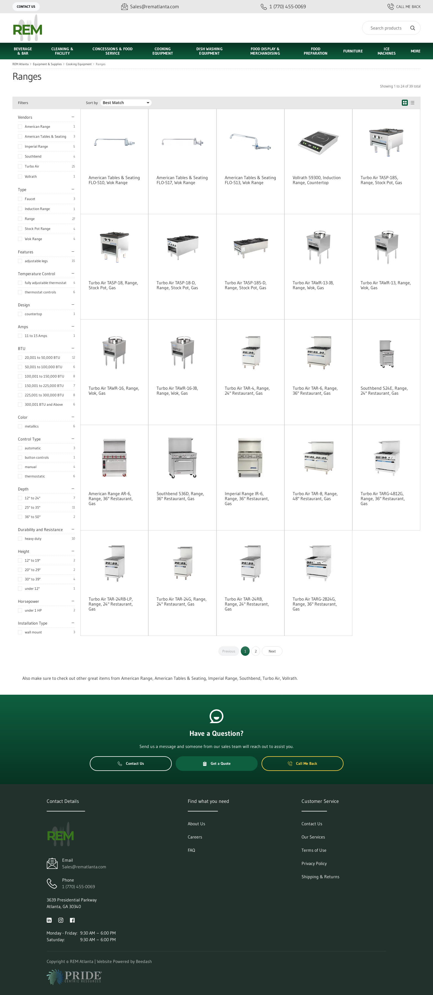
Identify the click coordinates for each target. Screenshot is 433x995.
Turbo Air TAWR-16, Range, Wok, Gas (114, 391)
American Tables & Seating (45, 136)
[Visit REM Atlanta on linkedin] (49, 919)
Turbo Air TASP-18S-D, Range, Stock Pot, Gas (245, 285)
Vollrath (31, 176)
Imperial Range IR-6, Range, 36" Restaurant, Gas (247, 498)
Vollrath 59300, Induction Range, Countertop (317, 180)
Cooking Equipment (79, 64)
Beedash (144, 961)
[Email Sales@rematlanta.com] (150, 6)
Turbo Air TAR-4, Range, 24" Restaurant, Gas (247, 391)
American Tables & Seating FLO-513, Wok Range (250, 180)
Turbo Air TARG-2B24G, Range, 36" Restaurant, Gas (315, 603)
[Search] (391, 28)
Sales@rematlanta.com (84, 866)
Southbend (33, 156)
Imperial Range (36, 146)
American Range (37, 126)
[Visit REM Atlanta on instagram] (60, 919)
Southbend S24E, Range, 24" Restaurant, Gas (384, 391)
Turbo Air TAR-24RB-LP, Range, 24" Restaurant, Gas (111, 603)
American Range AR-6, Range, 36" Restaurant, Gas (111, 498)
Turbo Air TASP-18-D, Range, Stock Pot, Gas (177, 285)
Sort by (92, 103)
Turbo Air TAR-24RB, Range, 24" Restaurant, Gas (247, 603)
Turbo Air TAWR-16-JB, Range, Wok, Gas (177, 391)
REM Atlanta (20, 64)
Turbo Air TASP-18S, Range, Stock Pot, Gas (381, 180)
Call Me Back (404, 6)
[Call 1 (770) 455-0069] (283, 6)
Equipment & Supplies (47, 64)
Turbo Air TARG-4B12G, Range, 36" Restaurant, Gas (383, 498)
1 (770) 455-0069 (78, 886)
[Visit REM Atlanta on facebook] (72, 919)
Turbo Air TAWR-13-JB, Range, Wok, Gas (313, 285)
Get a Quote (216, 763)
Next (272, 651)
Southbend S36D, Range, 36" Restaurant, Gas (180, 496)
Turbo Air (32, 166)
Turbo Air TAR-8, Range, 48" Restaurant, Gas (315, 496)
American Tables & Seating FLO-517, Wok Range (182, 180)
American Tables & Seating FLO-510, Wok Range (114, 180)
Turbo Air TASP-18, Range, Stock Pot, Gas (113, 285)
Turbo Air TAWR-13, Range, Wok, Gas (386, 285)
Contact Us (26, 6)
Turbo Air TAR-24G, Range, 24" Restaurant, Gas (182, 601)
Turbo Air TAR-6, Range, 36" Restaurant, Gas (315, 391)
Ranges (100, 64)
